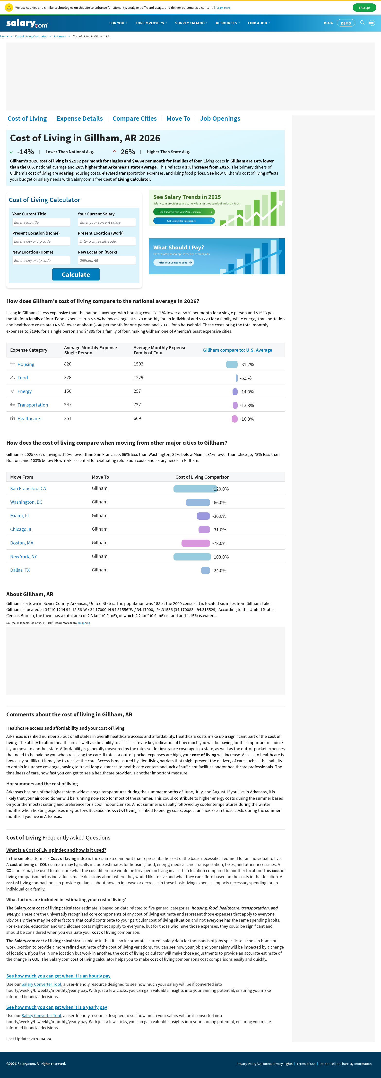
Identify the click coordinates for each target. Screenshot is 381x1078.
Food (22, 378)
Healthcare (28, 419)
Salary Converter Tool (41, 984)
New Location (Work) (97, 252)
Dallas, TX (20, 570)
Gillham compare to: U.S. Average (237, 350)
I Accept (364, 7)
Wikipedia (84, 623)
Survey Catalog (191, 23)
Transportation (32, 405)
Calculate (76, 274)
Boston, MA (21, 543)
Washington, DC (26, 502)
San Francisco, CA (28, 488)
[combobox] (41, 222)
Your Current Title (29, 214)
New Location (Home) (32, 252)
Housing (25, 364)
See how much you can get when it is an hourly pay (58, 976)
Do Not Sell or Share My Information (346, 1063)
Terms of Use (306, 1063)
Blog (328, 22)
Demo (346, 23)
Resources (228, 23)
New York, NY (23, 556)
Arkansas (60, 36)
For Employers (152, 23)
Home (4, 36)
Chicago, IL (21, 529)
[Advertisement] (190, 76)
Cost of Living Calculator (31, 36)
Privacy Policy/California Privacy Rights (265, 1063)
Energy (24, 391)
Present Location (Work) (101, 233)
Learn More (223, 7)
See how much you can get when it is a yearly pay (56, 1007)
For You (118, 23)
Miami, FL (20, 515)
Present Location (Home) (36, 233)
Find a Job (259, 23)
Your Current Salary (96, 214)
